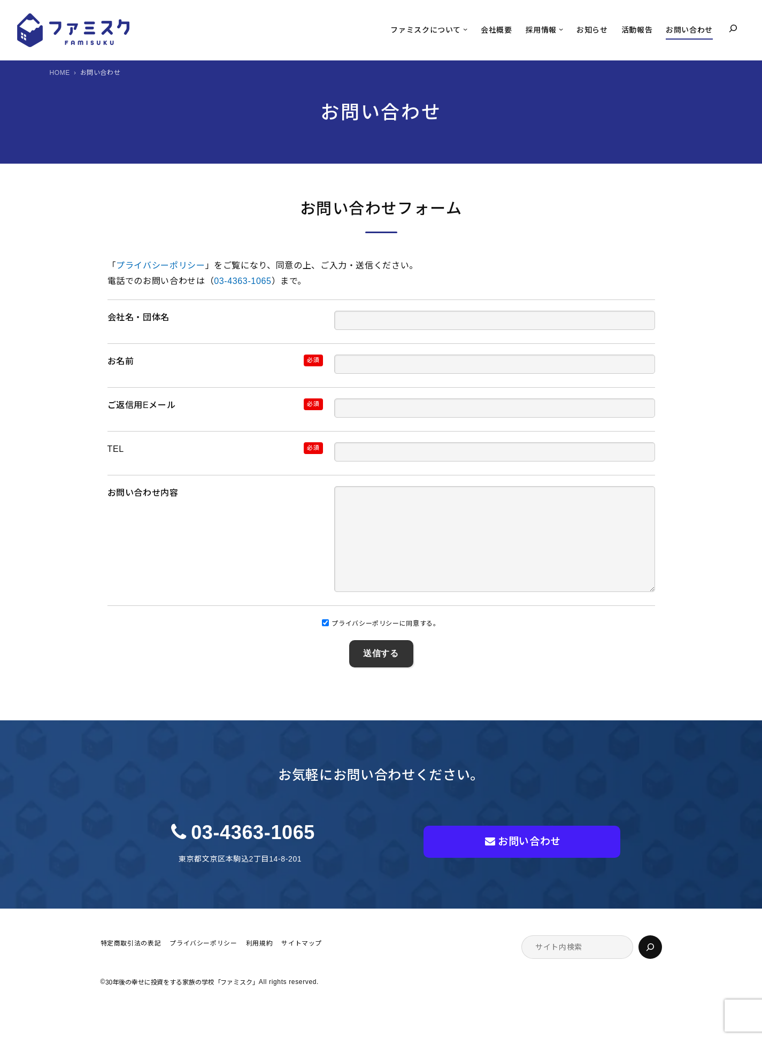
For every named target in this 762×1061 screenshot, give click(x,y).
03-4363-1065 (242, 281)
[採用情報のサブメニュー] (561, 29)
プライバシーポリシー (160, 265)
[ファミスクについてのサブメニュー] (465, 29)
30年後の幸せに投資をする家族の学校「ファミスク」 (182, 1004)
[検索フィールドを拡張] (733, 28)
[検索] (650, 968)
